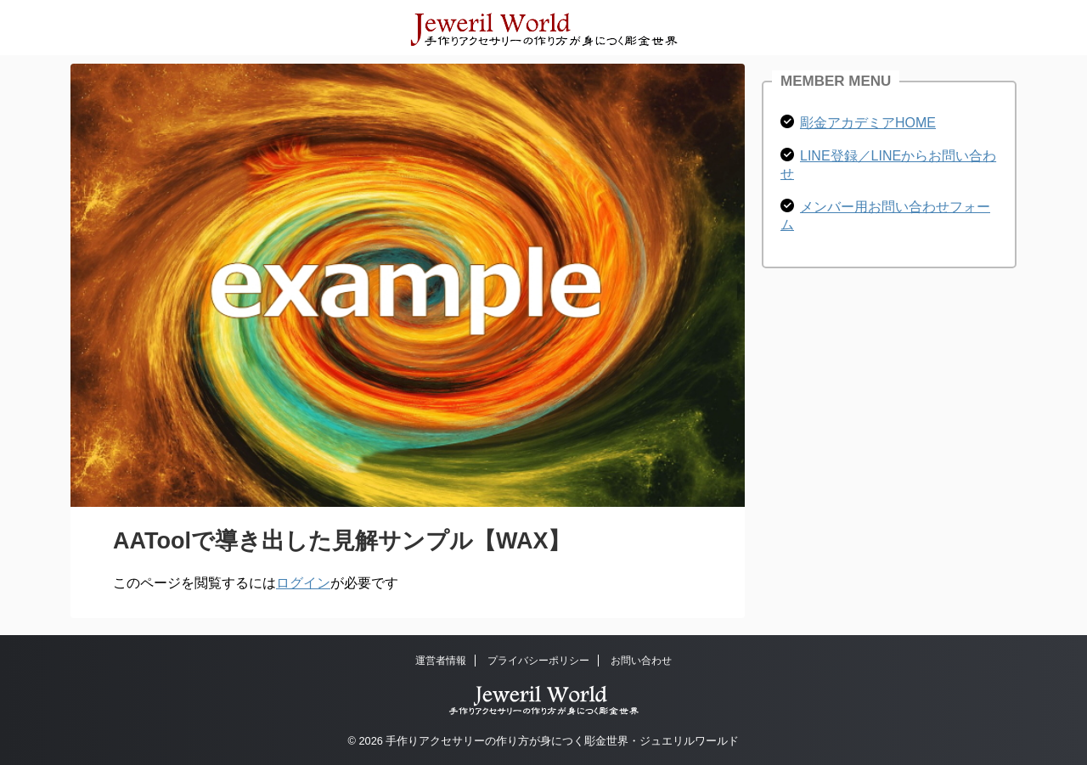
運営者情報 (440, 661)
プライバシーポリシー (538, 661)
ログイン (303, 583)
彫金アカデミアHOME (868, 122)
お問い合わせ (641, 661)
